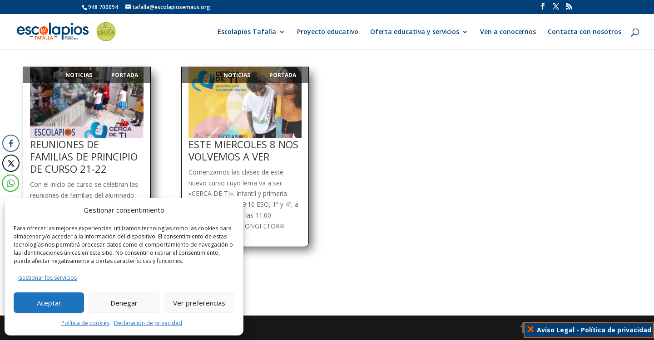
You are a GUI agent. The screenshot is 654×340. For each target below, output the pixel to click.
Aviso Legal (556, 329)
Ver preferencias (199, 302)
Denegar (124, 302)
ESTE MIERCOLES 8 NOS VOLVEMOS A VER (243, 150)
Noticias (78, 75)
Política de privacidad (616, 329)
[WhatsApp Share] (8, 183)
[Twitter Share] (10, 163)
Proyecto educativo (327, 32)
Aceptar (49, 302)
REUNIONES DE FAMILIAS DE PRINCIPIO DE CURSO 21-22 (84, 156)
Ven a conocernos (508, 32)
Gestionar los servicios (47, 278)
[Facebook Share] (11, 143)
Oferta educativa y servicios (414, 32)
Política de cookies (85, 323)
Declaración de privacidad (148, 323)
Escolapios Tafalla (247, 32)
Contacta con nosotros (584, 32)
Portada (124, 75)
